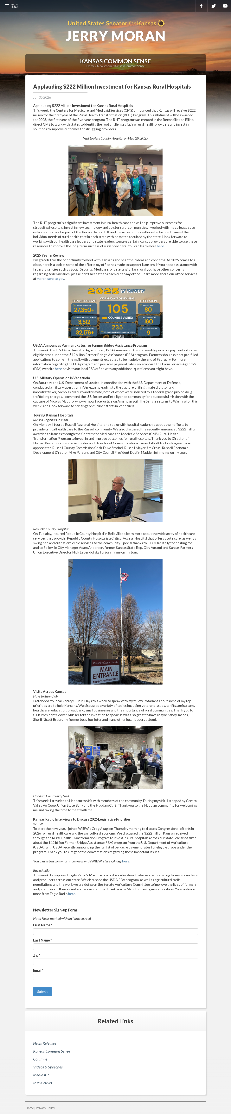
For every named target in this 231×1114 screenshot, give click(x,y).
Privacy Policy (45, 1108)
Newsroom (104, 66)
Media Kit (41, 1075)
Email (38, 970)
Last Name (42, 940)
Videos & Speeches (48, 1067)
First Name (42, 925)
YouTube (225, 6)
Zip (36, 955)
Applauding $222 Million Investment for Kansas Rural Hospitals (112, 86)
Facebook (201, 6)
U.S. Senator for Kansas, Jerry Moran (115, 31)
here (160, 246)
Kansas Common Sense (129, 66)
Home (90, 66)
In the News (42, 1082)
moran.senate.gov (50, 278)
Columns (40, 1059)
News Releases (44, 1043)
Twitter (213, 6)
